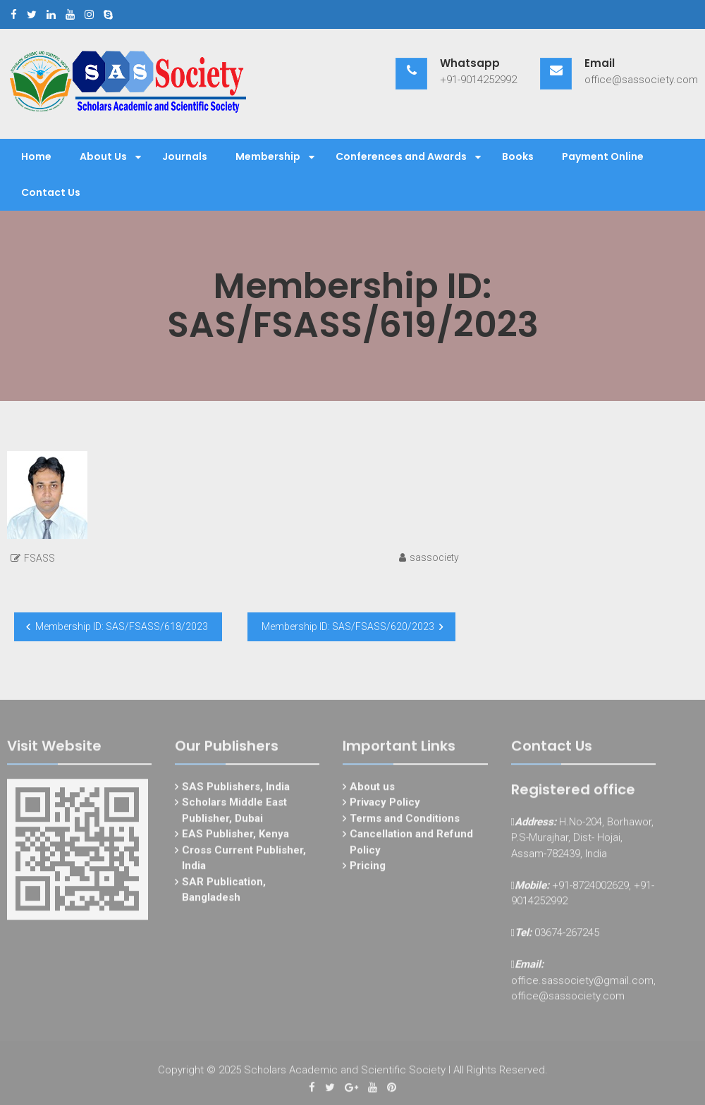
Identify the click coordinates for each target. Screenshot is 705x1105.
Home (36, 156)
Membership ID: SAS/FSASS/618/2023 (121, 626)
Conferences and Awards (401, 156)
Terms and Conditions (405, 821)
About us (372, 790)
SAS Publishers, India (236, 790)
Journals (184, 156)
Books (518, 156)
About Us (103, 156)
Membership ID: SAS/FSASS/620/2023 (348, 626)
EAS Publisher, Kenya (235, 838)
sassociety (434, 557)
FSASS (39, 558)
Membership (267, 156)
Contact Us (50, 192)
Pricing (368, 869)
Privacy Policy (385, 806)
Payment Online (603, 156)
